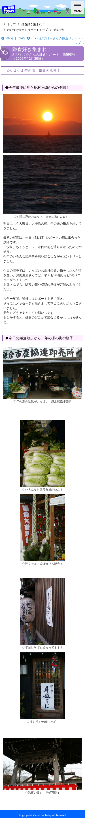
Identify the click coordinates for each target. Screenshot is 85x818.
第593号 (58, 30)
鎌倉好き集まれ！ (33, 24)
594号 (24, 38)
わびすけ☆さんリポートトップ (27, 30)
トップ (11, 24)
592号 (7, 38)
